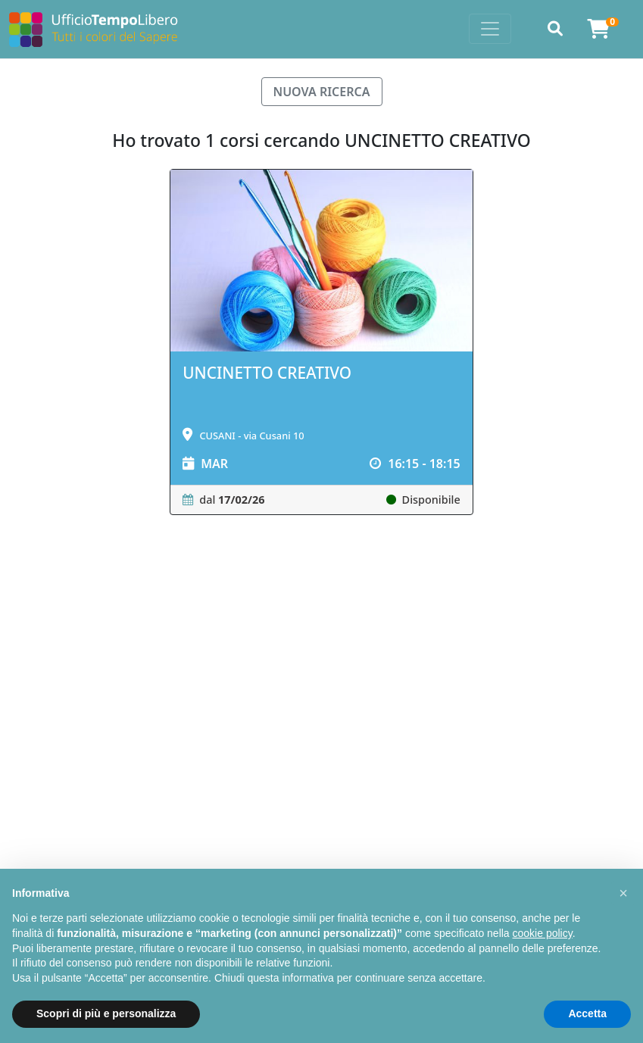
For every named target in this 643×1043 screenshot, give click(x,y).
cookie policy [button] (543, 933)
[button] (623, 893)
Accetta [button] (587, 1013)
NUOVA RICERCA (321, 91)
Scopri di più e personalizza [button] (106, 1013)
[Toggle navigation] (490, 29)
